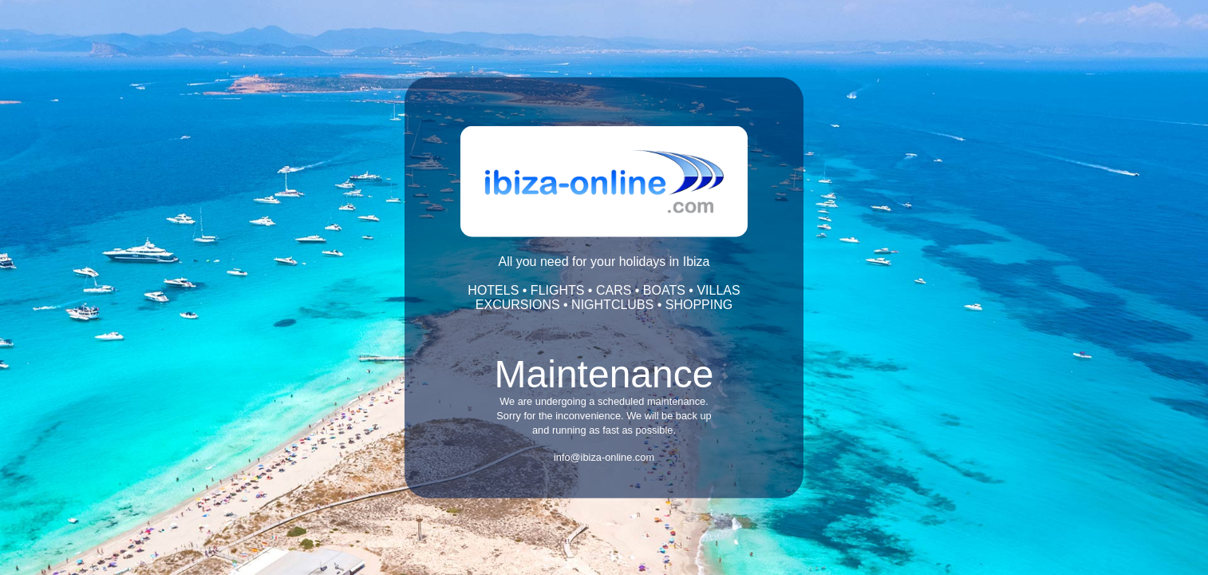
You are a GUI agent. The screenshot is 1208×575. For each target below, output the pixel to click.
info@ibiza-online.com (604, 457)
